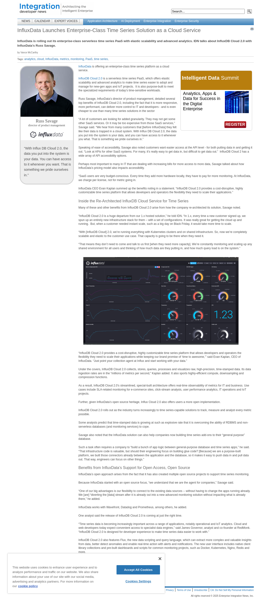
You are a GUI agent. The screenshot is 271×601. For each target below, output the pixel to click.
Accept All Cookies (138, 570)
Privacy (170, 590)
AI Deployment (130, 21)
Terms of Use (184, 590)
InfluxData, (52, 59)
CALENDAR (42, 21)
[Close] (160, 558)
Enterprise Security (187, 21)
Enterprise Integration (157, 21)
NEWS (26, 21)
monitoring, (78, 59)
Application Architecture (102, 21)
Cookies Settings (138, 581)
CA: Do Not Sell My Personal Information (232, 590)
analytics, (30, 59)
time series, (101, 59)
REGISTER (235, 124)
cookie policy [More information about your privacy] (28, 586)
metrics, (65, 59)
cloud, (41, 59)
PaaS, (89, 59)
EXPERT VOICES (66, 21)
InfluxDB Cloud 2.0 (90, 78)
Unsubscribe (200, 590)
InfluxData (85, 66)
